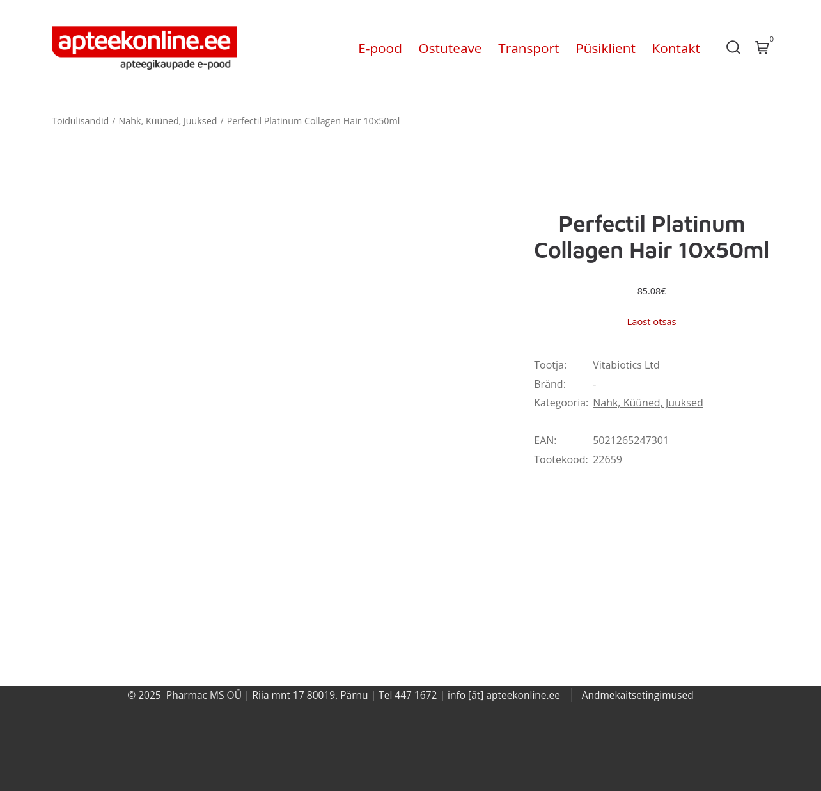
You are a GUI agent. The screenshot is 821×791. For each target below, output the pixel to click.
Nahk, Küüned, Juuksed (168, 121)
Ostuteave (450, 48)
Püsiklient (605, 48)
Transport (528, 48)
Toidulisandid (80, 121)
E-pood (380, 48)
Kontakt (676, 48)
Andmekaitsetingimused (638, 695)
